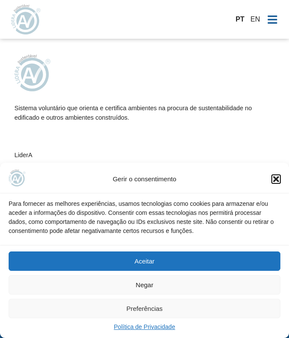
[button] (276, 179)
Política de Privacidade (144, 326)
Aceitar (144, 261)
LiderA (24, 155)
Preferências (144, 308)
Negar (144, 284)
